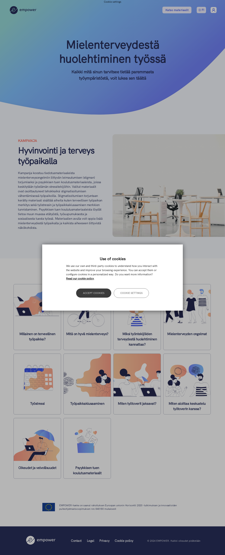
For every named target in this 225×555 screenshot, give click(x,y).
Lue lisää (37, 317)
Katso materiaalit (177, 10)
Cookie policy (124, 541)
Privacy (104, 541)
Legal (90, 541)
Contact (76, 541)
